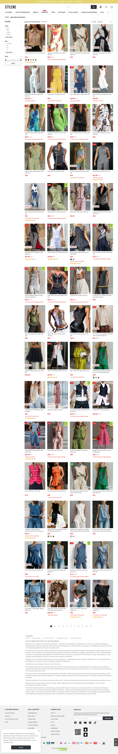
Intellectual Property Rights (57, 716)
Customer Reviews (10, 713)
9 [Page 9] (82, 626)
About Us (53, 713)
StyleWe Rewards (55, 731)
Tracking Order (31, 719)
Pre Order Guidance (33, 725)
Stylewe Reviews (55, 734)
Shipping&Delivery (32, 713)
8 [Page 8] (78, 626)
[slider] (5, 60)
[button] (13, 26)
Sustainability (54, 728)
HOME (7, 17)
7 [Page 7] (74, 626)
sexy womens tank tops (62, 638)
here (14, 740)
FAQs (6, 722)
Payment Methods (32, 722)
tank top (28, 638)
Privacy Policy (54, 719)
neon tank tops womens (48, 638)
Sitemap (53, 725)
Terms (52, 722)
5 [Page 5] (66, 626)
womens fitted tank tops (75, 638)
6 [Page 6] (70, 626)
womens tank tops (36, 638)
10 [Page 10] (86, 626)
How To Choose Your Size (11, 719)
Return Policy (31, 716)
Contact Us (8, 716)
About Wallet (31, 728)
